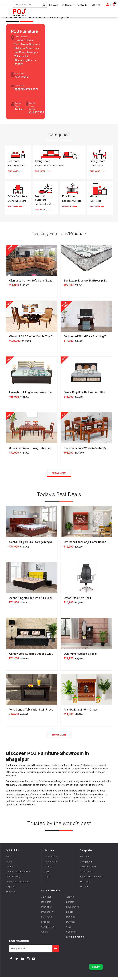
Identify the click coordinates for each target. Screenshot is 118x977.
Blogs (9, 861)
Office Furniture (88, 866)
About (9, 856)
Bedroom (85, 856)
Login (47, 876)
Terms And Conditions (17, 881)
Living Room (86, 861)
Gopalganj (71, 931)
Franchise (11, 891)
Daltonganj (46, 916)
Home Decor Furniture (91, 876)
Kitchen (84, 886)
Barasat (70, 901)
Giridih (44, 931)
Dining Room (86, 871)
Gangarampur (48, 926)
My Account (51, 861)
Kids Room (85, 881)
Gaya (68, 926)
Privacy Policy (13, 876)
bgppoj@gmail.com (26, 88)
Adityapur (46, 896)
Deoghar (70, 916)
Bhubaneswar (73, 906)
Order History (51, 856)
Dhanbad (46, 921)
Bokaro (69, 911)
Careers (96, 5)
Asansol (70, 896)
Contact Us (12, 866)
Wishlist (48, 866)
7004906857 (22, 76)
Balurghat (46, 901)
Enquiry (96, 967)
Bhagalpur (46, 906)
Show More (59, 473)
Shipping (10, 886)
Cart (47, 871)
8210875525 (36, 112)
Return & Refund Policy (18, 871)
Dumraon (71, 921)
